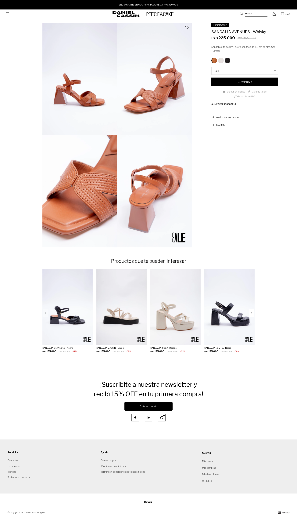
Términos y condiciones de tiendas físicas (123, 471)
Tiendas (12, 471)
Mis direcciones (210, 474)
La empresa (14, 466)
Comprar (245, 81)
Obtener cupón (148, 406)
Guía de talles (259, 91)
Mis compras (209, 467)
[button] (254, 14)
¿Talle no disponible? (245, 96)
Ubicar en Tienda (236, 91)
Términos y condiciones (113, 466)
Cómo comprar (109, 460)
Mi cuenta (207, 461)
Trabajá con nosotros (19, 477)
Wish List (207, 481)
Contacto (13, 460)
